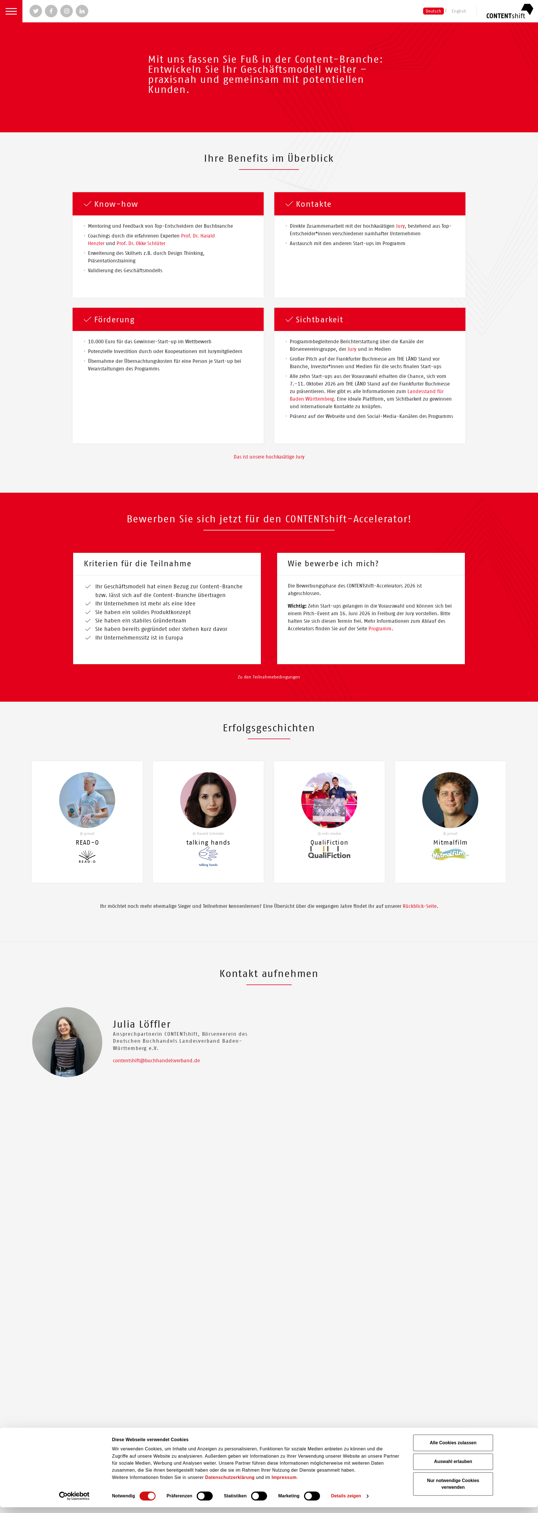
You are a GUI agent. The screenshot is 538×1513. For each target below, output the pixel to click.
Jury (400, 226)
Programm (379, 628)
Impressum (284, 802)
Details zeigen (346, 821)
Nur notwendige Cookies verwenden (453, 809)
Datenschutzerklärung (230, 802)
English (459, 11)
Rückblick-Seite (420, 923)
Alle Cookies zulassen (453, 767)
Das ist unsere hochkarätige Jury (269, 457)
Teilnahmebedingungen (276, 694)
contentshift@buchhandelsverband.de (156, 1077)
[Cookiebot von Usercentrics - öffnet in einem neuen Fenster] (74, 821)
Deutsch (433, 11)
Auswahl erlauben (453, 786)
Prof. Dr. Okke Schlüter (141, 243)
